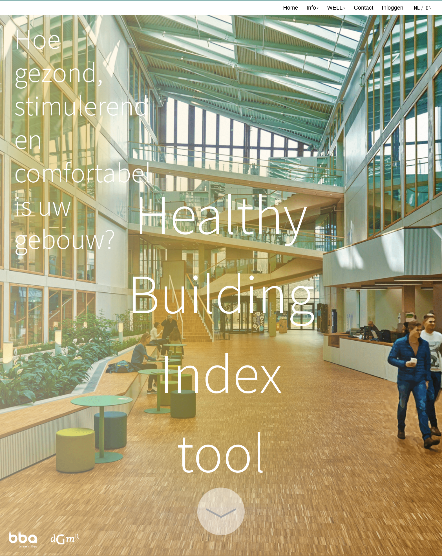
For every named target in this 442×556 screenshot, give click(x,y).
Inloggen (392, 8)
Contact (363, 8)
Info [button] (312, 8)
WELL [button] (336, 8)
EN (429, 8)
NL (416, 8)
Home (290, 8)
